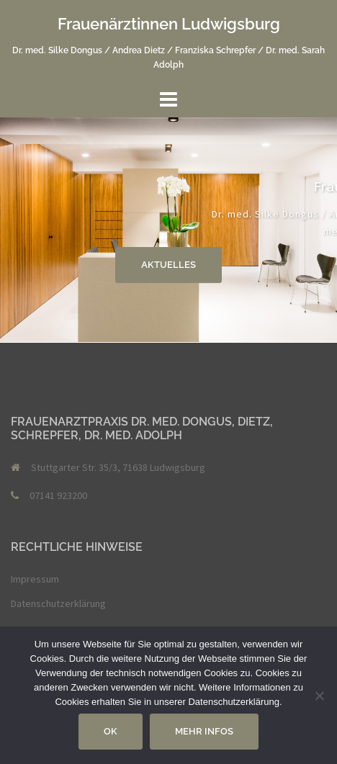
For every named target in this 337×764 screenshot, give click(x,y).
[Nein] (319, 695)
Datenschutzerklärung (58, 603)
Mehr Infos (204, 731)
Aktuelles (168, 264)
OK (110, 731)
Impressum (35, 578)
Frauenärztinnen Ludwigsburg (169, 23)
